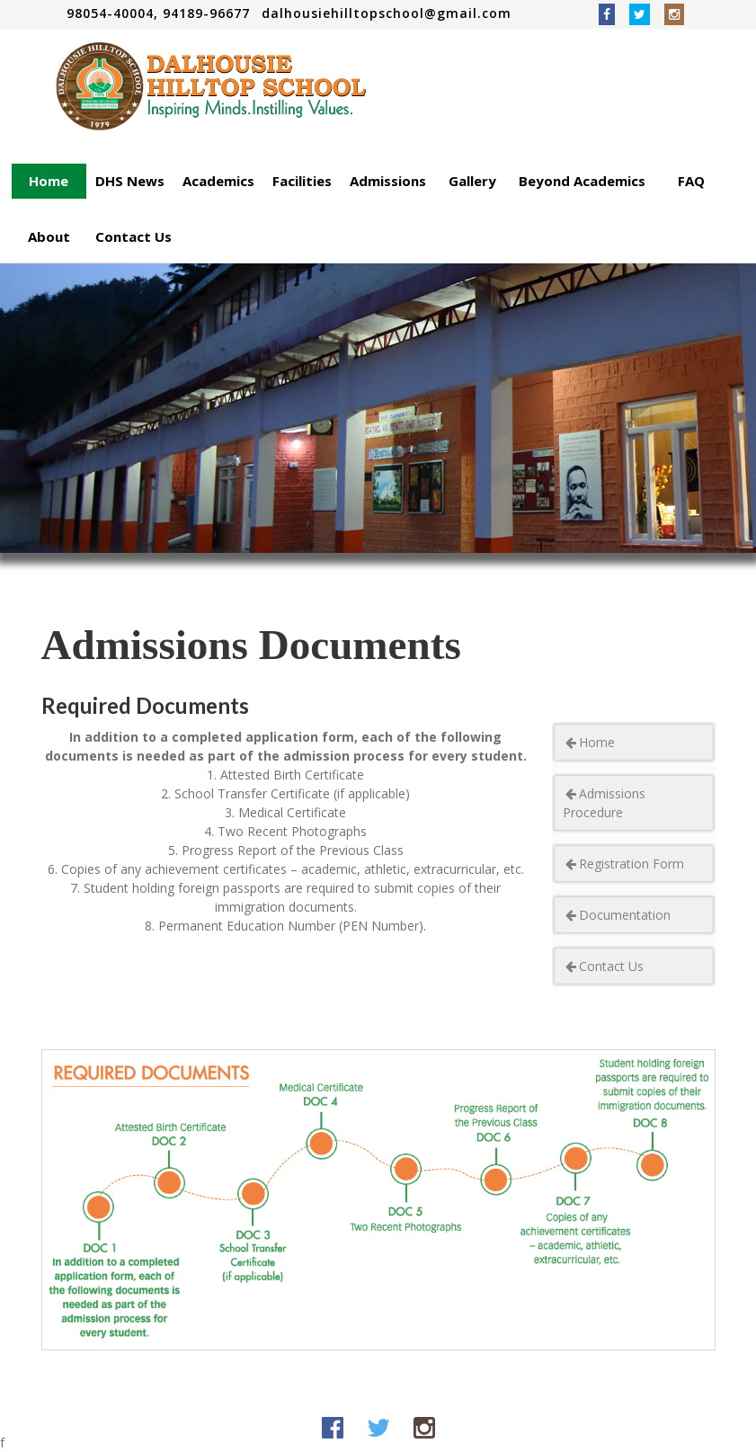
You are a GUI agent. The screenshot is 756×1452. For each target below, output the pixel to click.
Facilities (302, 181)
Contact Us (133, 236)
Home (48, 181)
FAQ (691, 181)
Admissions (388, 181)
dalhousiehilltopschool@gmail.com (386, 13)
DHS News (130, 181)
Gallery (472, 181)
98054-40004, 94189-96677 (160, 13)
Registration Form (623, 863)
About (49, 236)
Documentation (617, 914)
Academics (218, 181)
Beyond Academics (582, 181)
